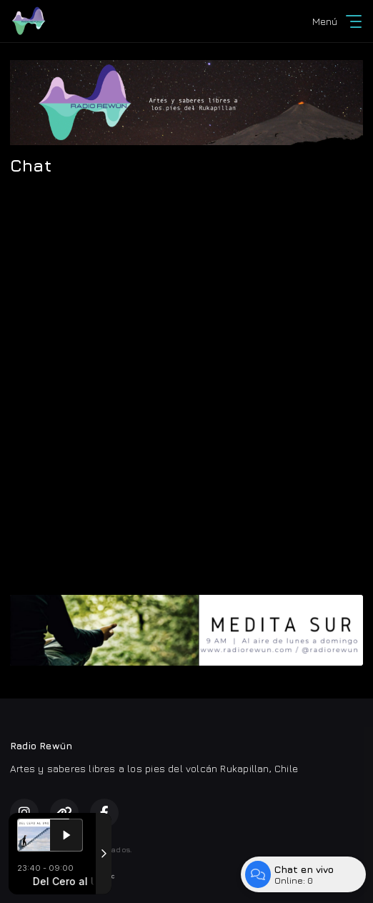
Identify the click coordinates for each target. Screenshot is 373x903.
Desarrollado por (62, 877)
